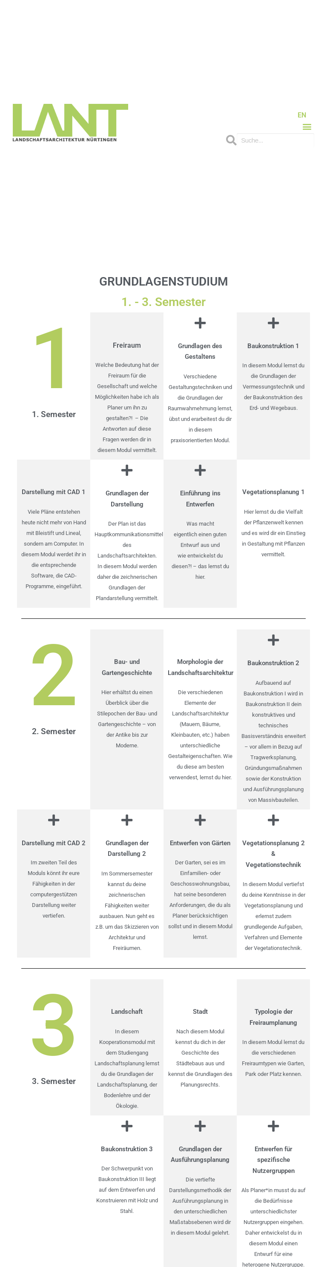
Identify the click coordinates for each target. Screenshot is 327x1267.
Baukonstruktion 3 (127, 1149)
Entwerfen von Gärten (200, 843)
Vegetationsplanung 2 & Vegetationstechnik (273, 854)
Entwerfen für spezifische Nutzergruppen (273, 1160)
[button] (307, 126)
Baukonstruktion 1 (273, 346)
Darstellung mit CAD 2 (54, 843)
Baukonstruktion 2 (273, 663)
